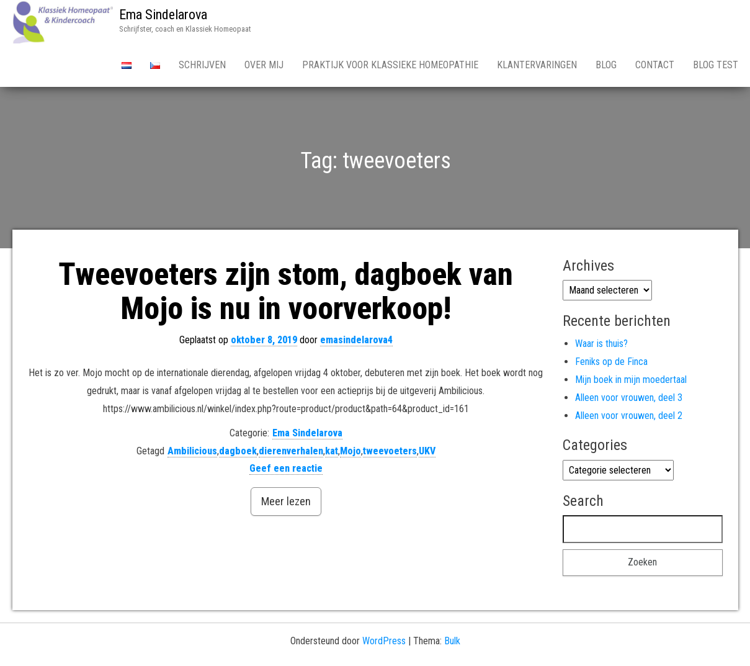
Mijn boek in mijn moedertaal (631, 379)
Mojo (350, 451)
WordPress (384, 641)
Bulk (452, 641)
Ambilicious (192, 451)
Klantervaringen (537, 65)
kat (331, 451)
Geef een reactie (286, 468)
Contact (654, 65)
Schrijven (202, 65)
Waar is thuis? (601, 343)
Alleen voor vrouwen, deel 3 (628, 397)
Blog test (715, 65)
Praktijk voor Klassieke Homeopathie (390, 65)
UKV (427, 451)
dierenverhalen (291, 451)
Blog (606, 65)
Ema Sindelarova (163, 14)
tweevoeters (390, 451)
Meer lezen (286, 501)
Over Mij (263, 65)
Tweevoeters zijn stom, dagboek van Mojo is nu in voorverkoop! (285, 291)
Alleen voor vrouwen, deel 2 (628, 415)
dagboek (238, 451)
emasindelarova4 (356, 340)
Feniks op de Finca (611, 361)
